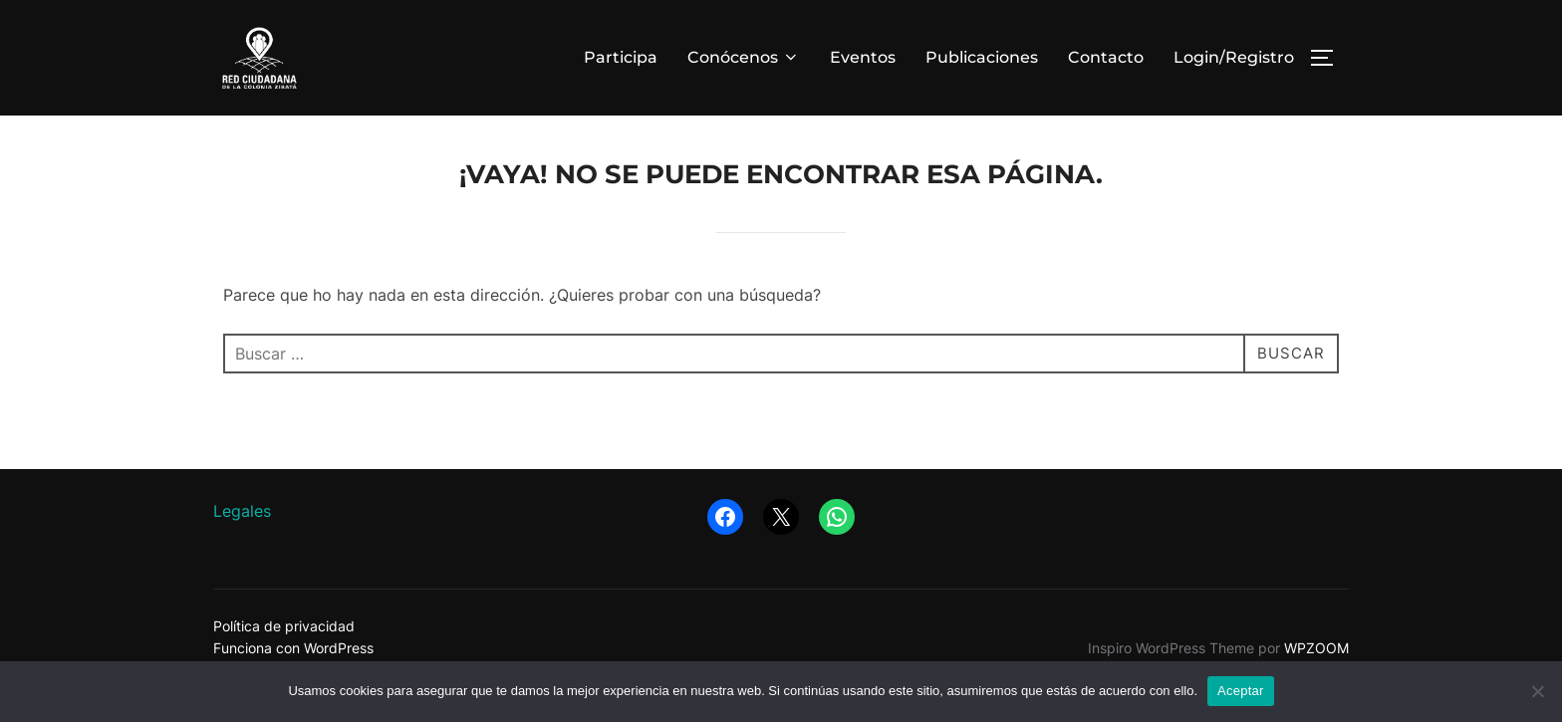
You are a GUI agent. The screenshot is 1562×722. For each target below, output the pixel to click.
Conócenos (743, 57)
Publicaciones (981, 57)
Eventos (863, 57)
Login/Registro (1233, 57)
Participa (620, 57)
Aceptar (1240, 690)
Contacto (1106, 57)
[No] (1537, 691)
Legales (242, 547)
